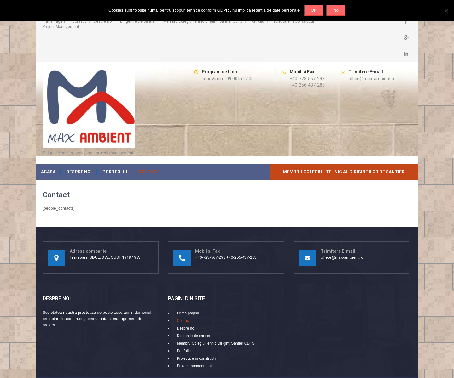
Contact (79, 21)
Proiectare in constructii (293, 21)
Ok (313, 10)
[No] (446, 11)
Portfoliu (257, 21)
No (336, 10)
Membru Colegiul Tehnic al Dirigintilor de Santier (344, 144)
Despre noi (103, 21)
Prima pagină (54, 21)
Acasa (48, 144)
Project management (61, 27)
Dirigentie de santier (138, 21)
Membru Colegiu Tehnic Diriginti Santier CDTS (202, 21)
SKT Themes (399, 357)
